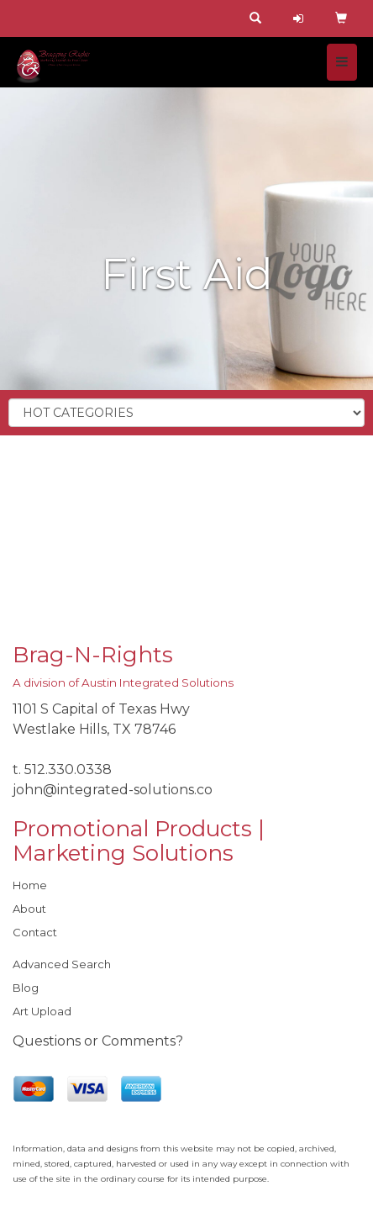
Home (30, 885)
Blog (26, 987)
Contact (35, 932)
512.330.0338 (68, 769)
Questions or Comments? (98, 1041)
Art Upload (42, 1011)
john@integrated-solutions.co (113, 790)
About (29, 908)
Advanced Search (62, 964)
